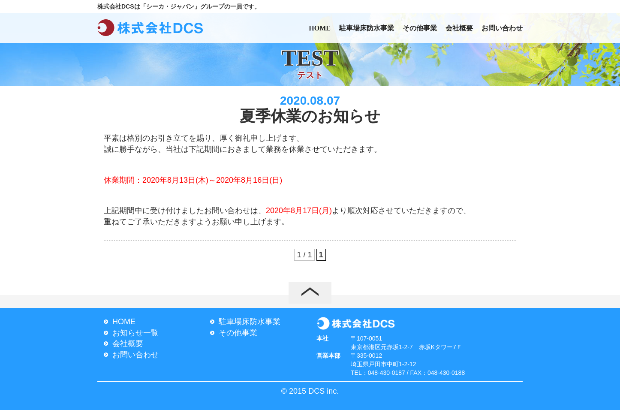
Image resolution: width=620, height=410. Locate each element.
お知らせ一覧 (135, 333)
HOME (320, 28)
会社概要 (459, 28)
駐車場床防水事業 (366, 28)
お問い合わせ (502, 28)
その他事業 (420, 28)
